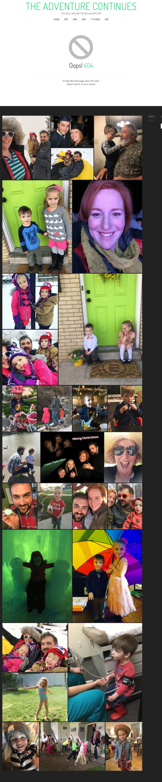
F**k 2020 (95, 19)
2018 (75, 19)
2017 (66, 19)
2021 (106, 19)
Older (56, 19)
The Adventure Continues (81, 6)
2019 (84, 19)
